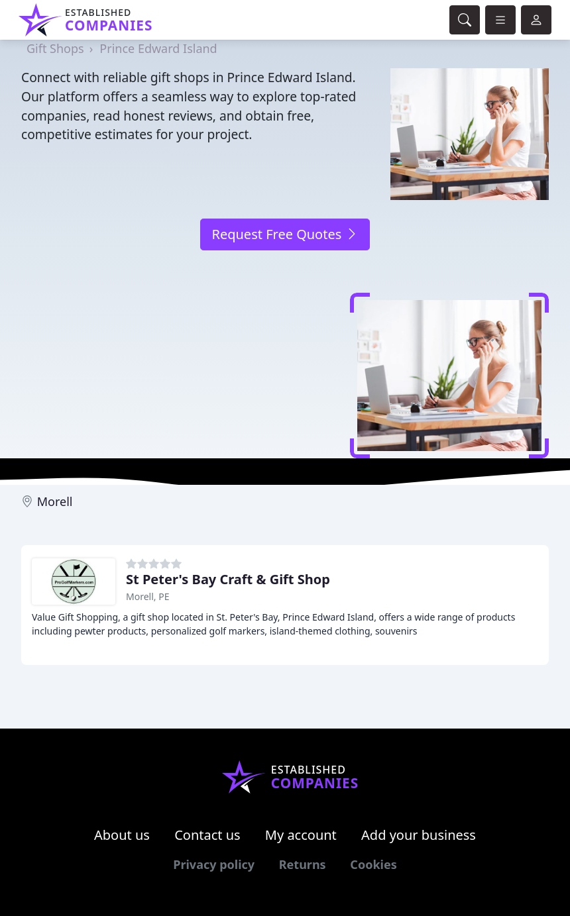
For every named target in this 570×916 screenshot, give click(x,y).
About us (122, 835)
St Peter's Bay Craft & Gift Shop (228, 579)
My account (301, 835)
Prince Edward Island (158, 48)
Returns (302, 864)
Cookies (373, 864)
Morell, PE (147, 596)
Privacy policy (214, 864)
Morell (55, 501)
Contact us (207, 835)
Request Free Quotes (284, 234)
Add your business (418, 835)
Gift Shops (55, 48)
